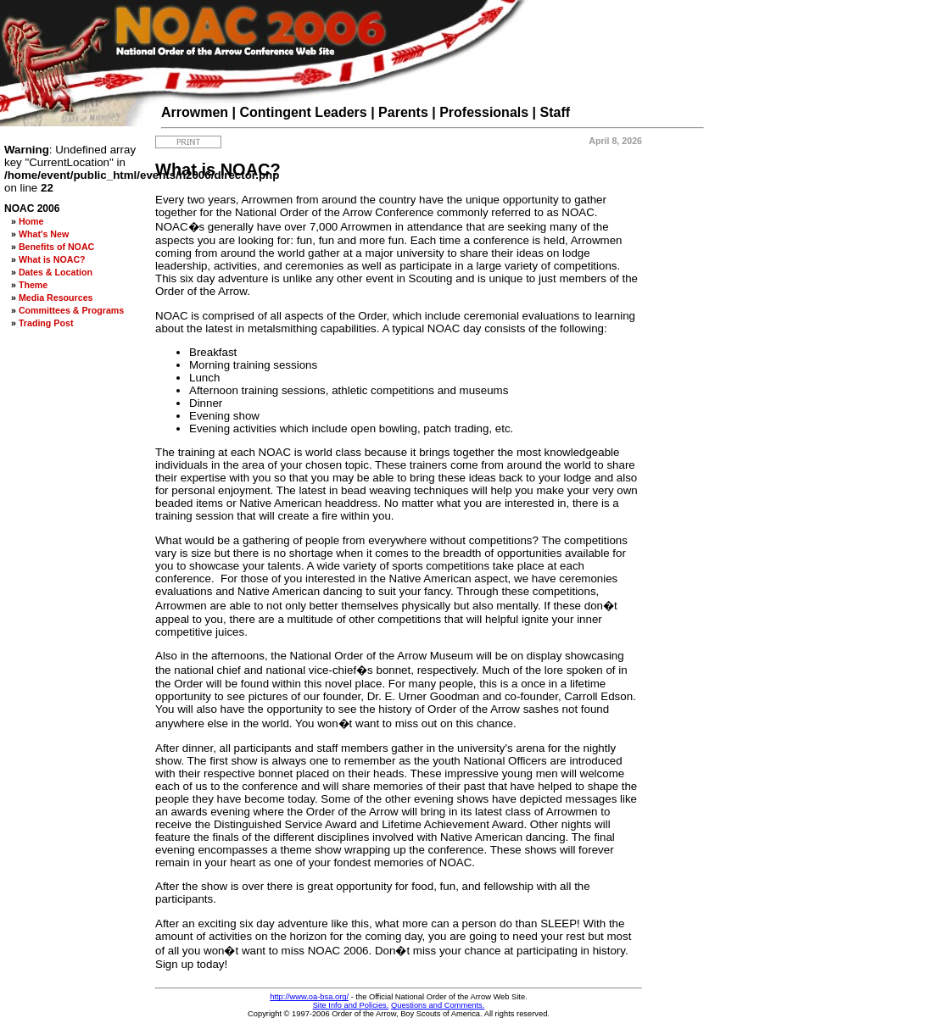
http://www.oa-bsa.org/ (309, 997)
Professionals (483, 112)
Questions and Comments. (437, 1005)
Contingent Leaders (303, 112)
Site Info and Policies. (351, 1005)
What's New (44, 234)
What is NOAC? (52, 259)
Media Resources (56, 297)
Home (31, 221)
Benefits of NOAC (56, 247)
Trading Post (46, 323)
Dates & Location (55, 272)
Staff (555, 112)
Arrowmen (194, 112)
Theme (33, 285)
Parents (403, 112)
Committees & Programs (71, 310)
